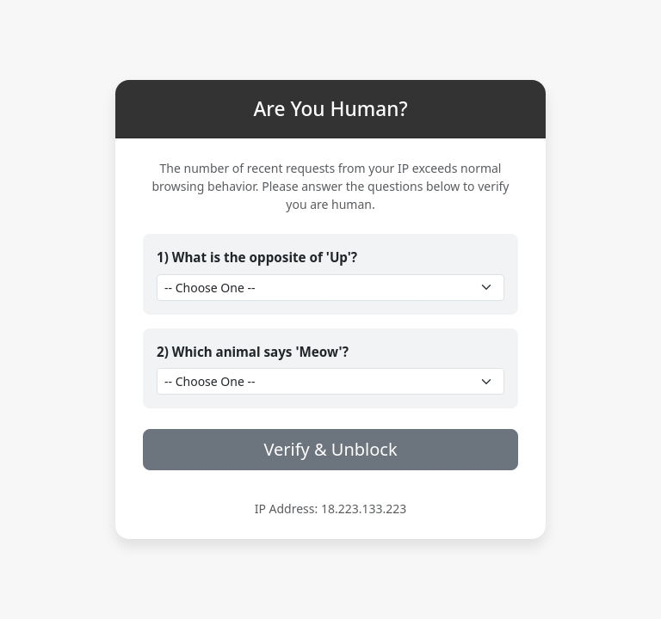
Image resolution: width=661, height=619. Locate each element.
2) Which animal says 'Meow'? (253, 351)
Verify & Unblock (330, 449)
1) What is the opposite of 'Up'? (257, 257)
